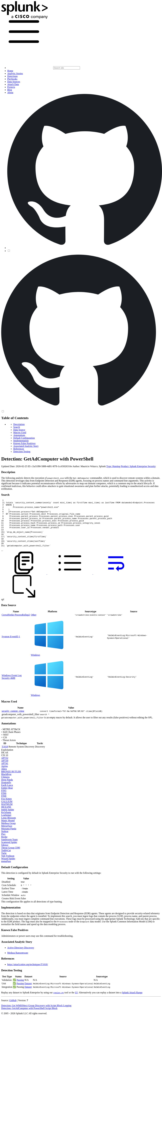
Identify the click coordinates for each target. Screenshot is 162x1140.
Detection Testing (21, 451)
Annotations (19, 435)
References (18, 449)
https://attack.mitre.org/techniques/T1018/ (27, 974)
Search (16, 427)
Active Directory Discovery (20, 957)
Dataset (28, 993)
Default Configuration (24, 438)
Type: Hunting (113, 466)
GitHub (12, 1010)
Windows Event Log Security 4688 (12, 686)
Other (33, 624)
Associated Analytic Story (26, 446)
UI (76, 1002)
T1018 (5, 756)
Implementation (21, 440)
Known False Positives (24, 443)
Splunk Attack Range (132, 1002)
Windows (35, 664)
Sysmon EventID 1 (11, 646)
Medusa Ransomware (17, 962)
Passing (20, 989)
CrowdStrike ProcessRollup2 (16, 624)
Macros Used (19, 432)
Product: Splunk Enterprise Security (138, 466)
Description (19, 424)
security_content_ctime (13, 720)
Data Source (19, 429)
